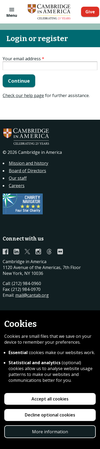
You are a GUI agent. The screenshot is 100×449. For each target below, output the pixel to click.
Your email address (23, 59)
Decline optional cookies (50, 415)
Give (90, 12)
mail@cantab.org (32, 295)
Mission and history (28, 163)
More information (50, 432)
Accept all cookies (50, 399)
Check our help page (23, 95)
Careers (17, 186)
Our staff (18, 178)
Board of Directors (27, 171)
